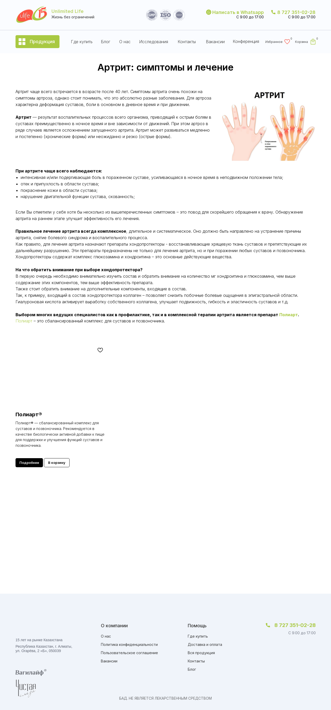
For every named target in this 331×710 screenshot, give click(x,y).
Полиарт (288, 314)
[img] (264, 643)
